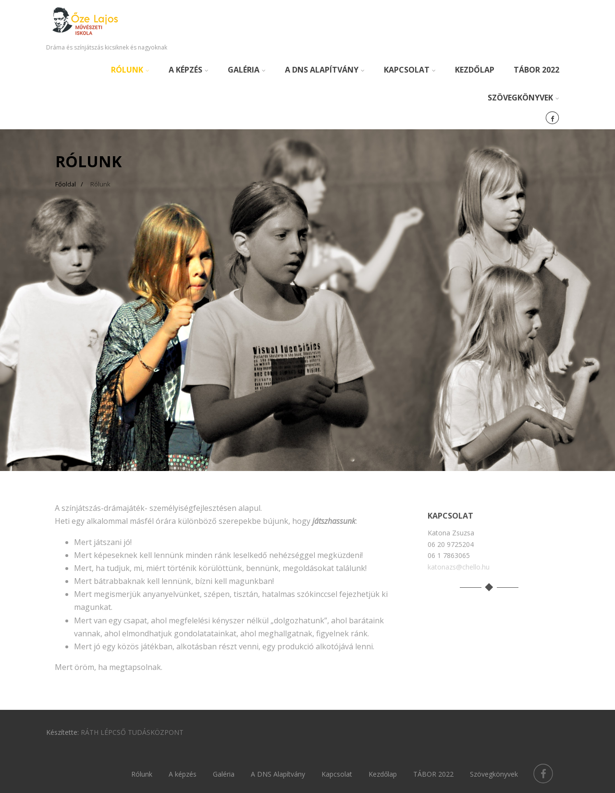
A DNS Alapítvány (325, 69)
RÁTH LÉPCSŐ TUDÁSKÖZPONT (132, 732)
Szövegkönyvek (523, 97)
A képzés (189, 69)
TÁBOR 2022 (536, 69)
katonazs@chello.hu (459, 566)
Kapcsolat (410, 69)
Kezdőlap (474, 69)
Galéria (247, 69)
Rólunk (130, 69)
